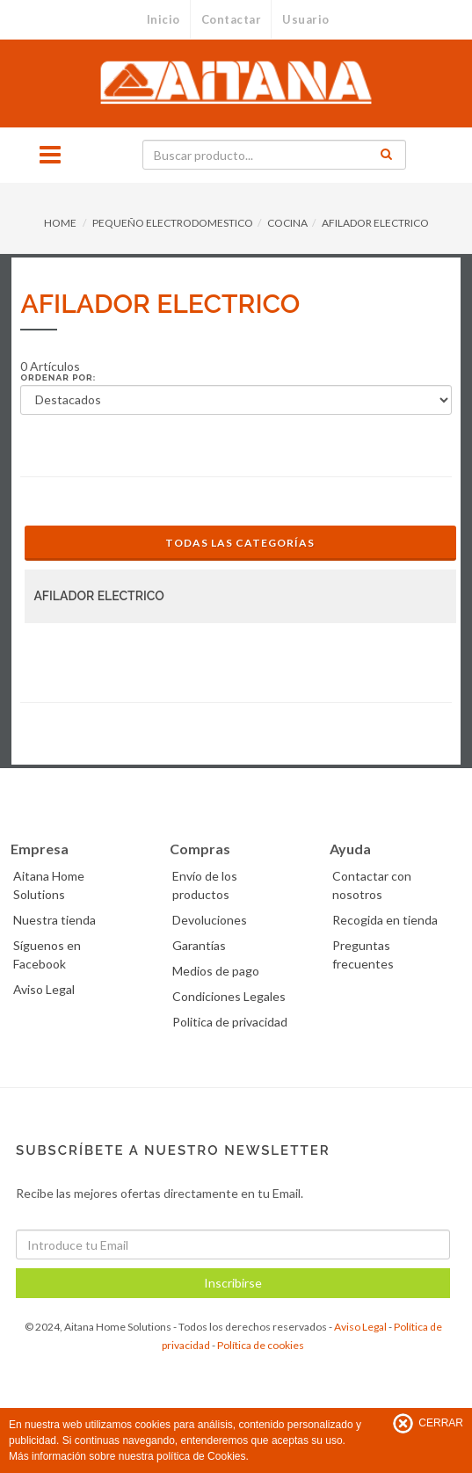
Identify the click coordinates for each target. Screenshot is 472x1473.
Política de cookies (260, 1345)
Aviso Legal (44, 989)
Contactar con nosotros (371, 885)
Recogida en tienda (385, 919)
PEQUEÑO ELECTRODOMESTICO (172, 222)
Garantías (199, 945)
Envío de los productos (204, 885)
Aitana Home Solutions (48, 885)
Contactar (231, 19)
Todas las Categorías (240, 542)
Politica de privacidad (229, 1021)
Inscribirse (233, 1282)
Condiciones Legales (229, 996)
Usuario (306, 19)
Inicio (163, 19)
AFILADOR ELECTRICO (375, 222)
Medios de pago (215, 970)
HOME (60, 222)
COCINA (287, 222)
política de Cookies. (202, 1456)
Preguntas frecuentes (363, 954)
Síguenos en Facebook (47, 954)
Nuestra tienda (54, 919)
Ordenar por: (58, 377)
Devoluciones (209, 919)
